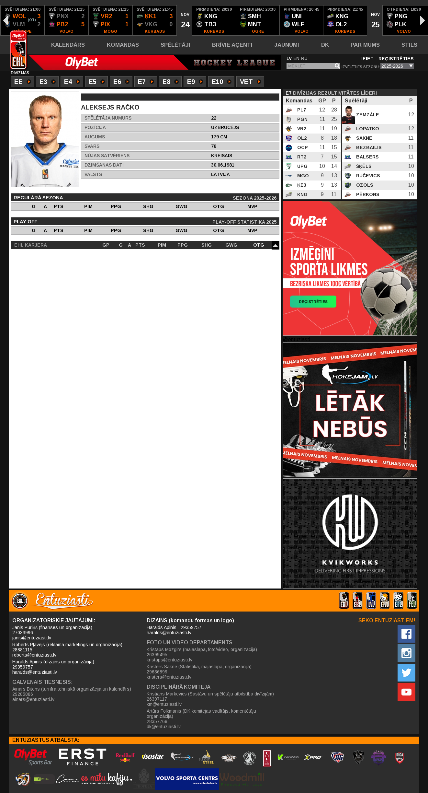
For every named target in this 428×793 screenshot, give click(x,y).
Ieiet (367, 58)
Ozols (364, 185)
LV (289, 58)
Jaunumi (286, 45)
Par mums (365, 45)
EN (296, 58)
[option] (23, 20)
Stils (409, 45)
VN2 (301, 128)
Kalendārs (68, 45)
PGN (302, 119)
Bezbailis (368, 147)
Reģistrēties (396, 58)
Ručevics (367, 175)
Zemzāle (367, 114)
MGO (302, 175)
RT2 (301, 156)
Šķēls (363, 166)
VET (250, 82)
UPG (302, 166)
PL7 (301, 109)
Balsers (367, 156)
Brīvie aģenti (232, 45)
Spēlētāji (175, 45)
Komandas (123, 45)
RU (304, 58)
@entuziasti (296, 339)
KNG (302, 194)
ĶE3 (301, 185)
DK (325, 45)
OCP (302, 147)
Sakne (363, 138)
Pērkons (367, 194)
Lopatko (367, 128)
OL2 (301, 138)
